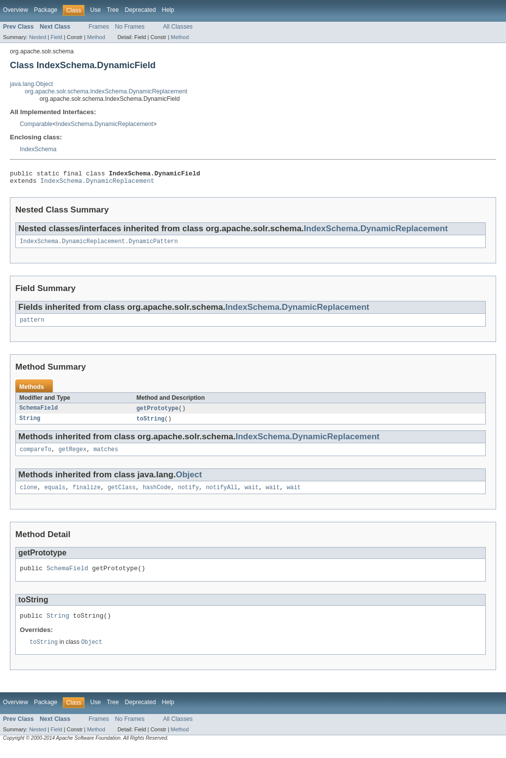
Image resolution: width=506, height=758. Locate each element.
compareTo (35, 456)
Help (168, 9)
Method (96, 37)
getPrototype (157, 414)
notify (188, 495)
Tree (113, 9)
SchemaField (38, 414)
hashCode (157, 495)
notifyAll (222, 495)
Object (189, 481)
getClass (122, 495)
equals (55, 495)
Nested (37, 37)
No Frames (130, 26)
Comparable (36, 124)
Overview (15, 9)
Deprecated (140, 9)
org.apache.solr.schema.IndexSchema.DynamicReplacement (106, 91)
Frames (98, 26)
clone (29, 495)
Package (45, 9)
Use (95, 9)
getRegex (72, 456)
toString (150, 424)
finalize (87, 495)
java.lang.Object (31, 84)
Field (56, 37)
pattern (32, 325)
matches (105, 456)
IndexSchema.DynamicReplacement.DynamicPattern (99, 245)
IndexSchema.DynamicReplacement (104, 124)
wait (251, 495)
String (30, 424)
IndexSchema (38, 149)
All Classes (178, 26)
